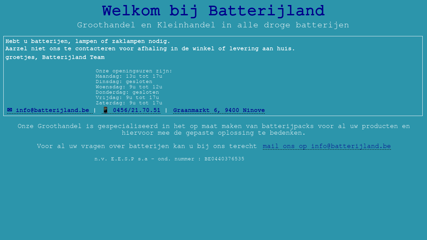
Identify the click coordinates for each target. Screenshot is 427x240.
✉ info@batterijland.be (50, 110)
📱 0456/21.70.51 (131, 110)
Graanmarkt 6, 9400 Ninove (219, 110)
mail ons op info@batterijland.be (327, 146)
